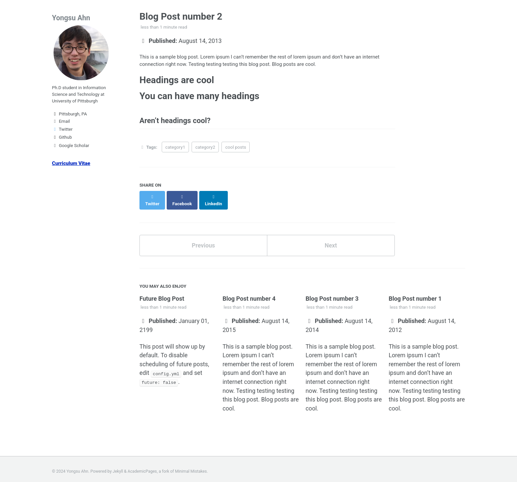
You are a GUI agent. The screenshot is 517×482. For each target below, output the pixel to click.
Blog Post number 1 (415, 292)
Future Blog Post (161, 292)
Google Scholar (70, 147)
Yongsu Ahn (71, 18)
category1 (175, 148)
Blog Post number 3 (332, 292)
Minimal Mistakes (192, 467)
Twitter (62, 130)
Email (61, 122)
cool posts (235, 148)
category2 (205, 148)
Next (330, 239)
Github (62, 139)
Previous (203, 239)
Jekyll (118, 467)
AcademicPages (142, 467)
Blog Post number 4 (249, 292)
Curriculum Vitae (71, 165)
